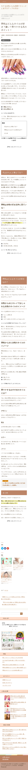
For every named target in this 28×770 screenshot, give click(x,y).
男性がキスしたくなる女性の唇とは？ (12, 670)
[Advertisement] (14, 157)
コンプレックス (6, 685)
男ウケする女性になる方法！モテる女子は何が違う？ (6, 566)
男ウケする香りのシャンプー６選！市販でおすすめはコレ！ (6, 580)
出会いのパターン (7, 682)
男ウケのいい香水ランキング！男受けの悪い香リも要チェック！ (18, 566)
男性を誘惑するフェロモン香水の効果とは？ (14, 667)
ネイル (6, 590)
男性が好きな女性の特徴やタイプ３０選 (13, 664)
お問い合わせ (6, 757)
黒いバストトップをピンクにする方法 (12, 657)
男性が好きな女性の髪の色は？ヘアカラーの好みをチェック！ (18, 697)
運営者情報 (5, 759)
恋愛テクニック (5, 40)
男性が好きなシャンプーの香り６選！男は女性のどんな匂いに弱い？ (18, 716)
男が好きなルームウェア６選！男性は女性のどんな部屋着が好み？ (18, 710)
